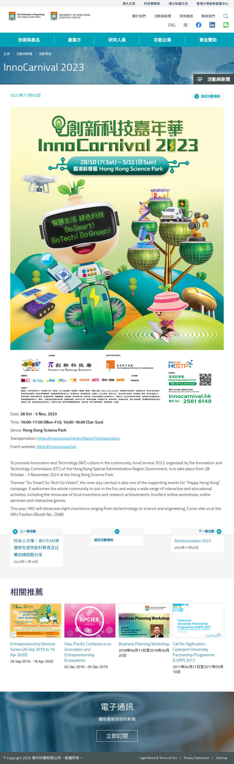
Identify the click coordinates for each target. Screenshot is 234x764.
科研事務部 (152, 3)
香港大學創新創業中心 (213, 3)
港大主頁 (128, 3)
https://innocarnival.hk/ (57, 446)
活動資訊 (45, 54)
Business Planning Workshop (144, 643)
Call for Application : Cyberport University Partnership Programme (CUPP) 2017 (193, 652)
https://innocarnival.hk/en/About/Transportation (78, 438)
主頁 (6, 54)
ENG (172, 25)
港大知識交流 (178, 3)
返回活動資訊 (210, 96)
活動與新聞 (24, 54)
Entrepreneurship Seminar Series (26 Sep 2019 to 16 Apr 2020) (33, 649)
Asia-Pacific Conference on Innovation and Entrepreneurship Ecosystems (87, 652)
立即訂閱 (117, 736)
